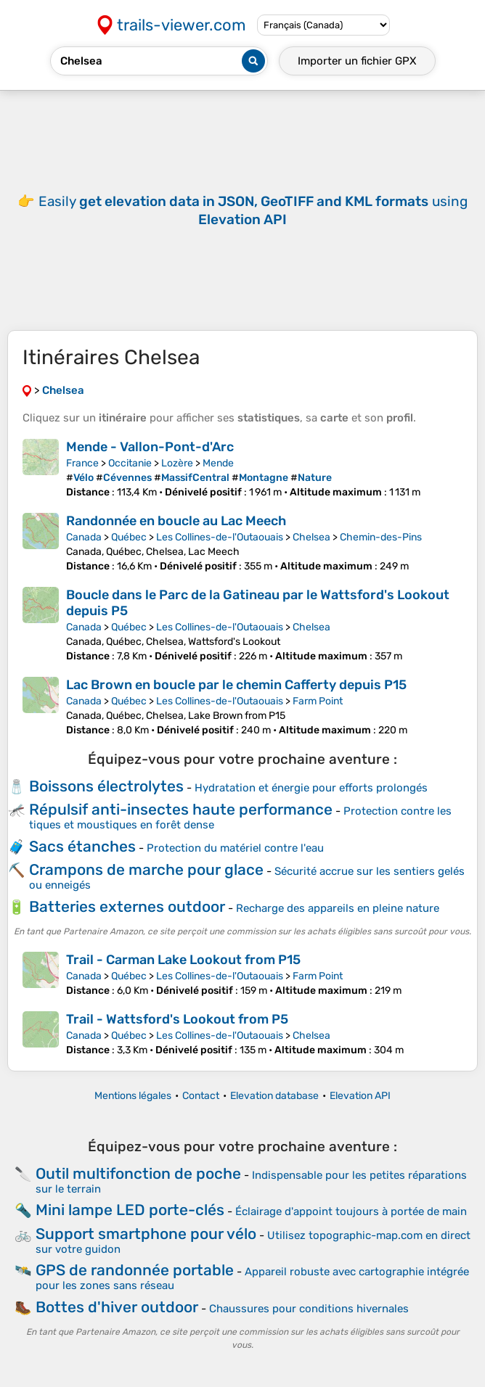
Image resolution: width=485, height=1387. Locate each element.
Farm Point (318, 701)
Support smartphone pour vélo (146, 1234)
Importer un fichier (357, 60)
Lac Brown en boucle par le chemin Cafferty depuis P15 (236, 685)
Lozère (177, 463)
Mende (218, 463)
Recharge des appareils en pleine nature (337, 908)
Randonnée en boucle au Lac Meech (176, 521)
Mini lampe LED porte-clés (130, 1210)
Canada (84, 537)
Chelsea (311, 537)
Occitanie (130, 463)
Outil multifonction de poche (138, 1173)
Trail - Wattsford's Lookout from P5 (177, 1019)
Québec (129, 537)
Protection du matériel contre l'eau (235, 848)
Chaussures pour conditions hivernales (309, 1308)
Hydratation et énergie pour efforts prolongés (311, 787)
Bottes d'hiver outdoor (117, 1307)
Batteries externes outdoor (127, 906)
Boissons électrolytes (106, 786)
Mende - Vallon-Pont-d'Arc (150, 447)
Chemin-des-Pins (381, 537)
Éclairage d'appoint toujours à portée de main (351, 1211)
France (82, 463)
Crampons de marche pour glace (146, 869)
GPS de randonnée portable (135, 1270)
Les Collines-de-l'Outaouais (219, 537)
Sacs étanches (82, 846)
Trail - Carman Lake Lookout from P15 (183, 960)
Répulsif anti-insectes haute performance (181, 809)
